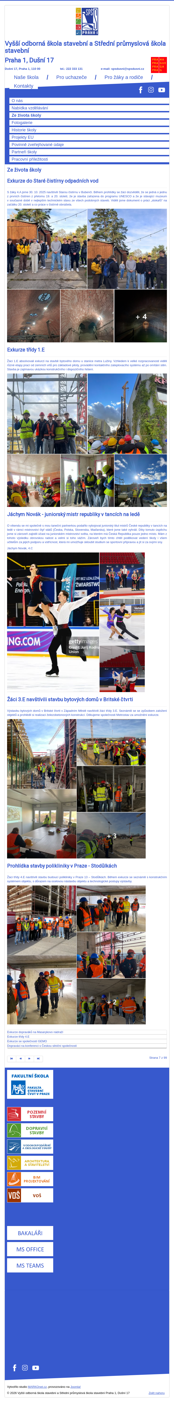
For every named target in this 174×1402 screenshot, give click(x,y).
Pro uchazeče (71, 77)
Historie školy (24, 130)
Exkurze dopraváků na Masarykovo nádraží (35, 1032)
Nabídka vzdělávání (30, 108)
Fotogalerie (22, 123)
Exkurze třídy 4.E (18, 1036)
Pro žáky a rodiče (124, 77)
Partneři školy (24, 152)
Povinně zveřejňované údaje (38, 145)
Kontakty (23, 86)
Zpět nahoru (157, 1393)
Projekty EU (23, 137)
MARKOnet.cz (37, 1386)
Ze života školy (26, 115)
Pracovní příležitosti (30, 159)
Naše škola (26, 77)
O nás (17, 101)
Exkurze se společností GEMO (27, 1041)
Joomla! (75, 1386)
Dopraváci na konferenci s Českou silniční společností (42, 1045)
